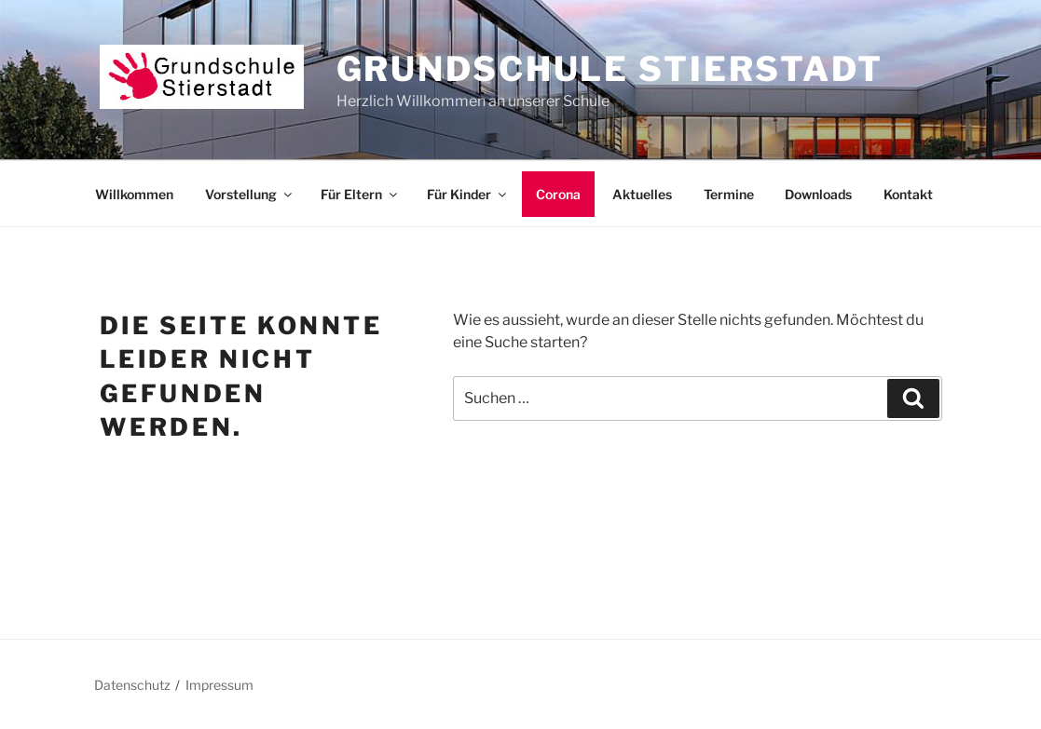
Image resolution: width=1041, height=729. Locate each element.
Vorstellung (249, 194)
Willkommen (134, 194)
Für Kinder (468, 194)
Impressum (219, 685)
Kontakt (908, 194)
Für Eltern (360, 194)
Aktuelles (642, 194)
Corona (558, 194)
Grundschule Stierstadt (609, 68)
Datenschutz (132, 685)
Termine (729, 194)
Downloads (818, 194)
